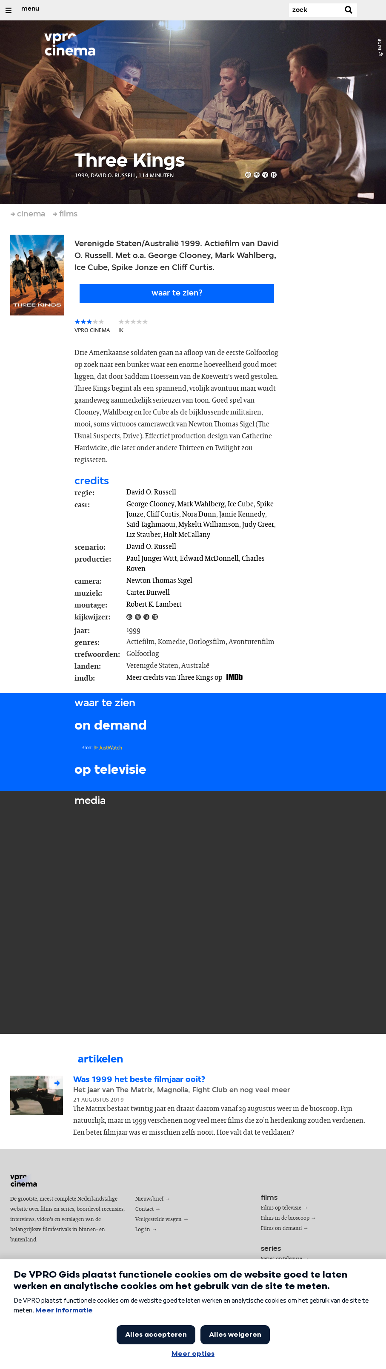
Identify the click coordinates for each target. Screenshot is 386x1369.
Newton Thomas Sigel (159, 580)
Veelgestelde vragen (158, 1219)
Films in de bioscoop (285, 1218)
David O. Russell (151, 492)
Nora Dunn (199, 514)
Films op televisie (281, 1208)
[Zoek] (314, 10)
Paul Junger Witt (151, 558)
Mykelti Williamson (208, 524)
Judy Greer (258, 524)
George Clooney (150, 504)
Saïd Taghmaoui (150, 524)
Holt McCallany (186, 535)
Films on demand (281, 1228)
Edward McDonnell (209, 558)
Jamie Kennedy (242, 514)
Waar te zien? (177, 293)
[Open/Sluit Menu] (8, 10)
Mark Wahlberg (201, 504)
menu (30, 9)
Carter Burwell (148, 592)
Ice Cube (241, 504)
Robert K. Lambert (154, 604)
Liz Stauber (143, 535)
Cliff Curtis (162, 514)
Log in (142, 1229)
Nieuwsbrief (149, 1199)
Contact (144, 1209)
